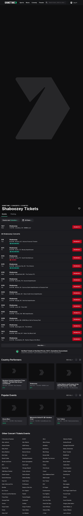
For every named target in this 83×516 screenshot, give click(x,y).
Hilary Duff (4, 513)
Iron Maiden (25, 513)
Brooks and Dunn (6, 461)
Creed (44, 471)
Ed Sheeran (25, 484)
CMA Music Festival (7, 471)
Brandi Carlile (5, 458)
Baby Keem (5, 448)
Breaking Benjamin (27, 458)
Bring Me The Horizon (49, 458)
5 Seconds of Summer (8, 439)
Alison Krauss (46, 442)
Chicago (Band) (26, 468)
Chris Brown (46, 468)
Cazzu (44, 464)
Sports (22, 2)
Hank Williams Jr (67, 506)
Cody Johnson (26, 471)
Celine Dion (66, 464)
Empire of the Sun (27, 487)
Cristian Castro (67, 471)
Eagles (65, 481)
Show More (42, 345)
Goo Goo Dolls (47, 500)
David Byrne (66, 474)
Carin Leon (25, 464)
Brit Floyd (65, 458)
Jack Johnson (67, 513)
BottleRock (66, 455)
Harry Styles (25, 510)
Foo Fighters (46, 493)
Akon (44, 439)
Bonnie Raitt (46, 455)
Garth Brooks (46, 497)
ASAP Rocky (25, 445)
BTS (3, 464)
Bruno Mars (46, 461)
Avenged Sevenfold (68, 445)
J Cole (44, 513)
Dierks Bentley (26, 477)
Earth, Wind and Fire (7, 484)
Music (28, 2)
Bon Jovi (24, 455)
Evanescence (46, 490)
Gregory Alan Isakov (68, 503)
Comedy (34, 2)
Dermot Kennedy (6, 477)
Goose (4, 503)
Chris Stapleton (67, 468)
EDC (44, 484)
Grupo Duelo (5, 506)
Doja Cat (4, 481)
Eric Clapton (25, 490)
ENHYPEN (65, 487)
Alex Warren (25, 442)
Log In (73, 2)
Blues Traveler (67, 452)
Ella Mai (4, 487)
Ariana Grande (6, 445)
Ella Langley (66, 484)
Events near (10, 220)
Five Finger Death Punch (69, 490)
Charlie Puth (5, 468)
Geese (65, 497)
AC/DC (24, 439)
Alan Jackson (5, 442)
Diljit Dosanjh (46, 477)
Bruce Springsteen (27, 461)
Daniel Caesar (5, 474)
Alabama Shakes (67, 439)
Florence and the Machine (9, 493)
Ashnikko (45, 445)
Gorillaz (24, 503)
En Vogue (45, 487)
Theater (41, 2)
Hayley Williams (67, 510)
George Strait (5, 500)
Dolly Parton (25, 481)
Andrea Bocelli (67, 442)
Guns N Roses (46, 506)
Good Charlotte (67, 500)
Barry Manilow (5, 452)
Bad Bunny (46, 448)
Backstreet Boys (26, 448)
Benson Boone (26, 452)
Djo (64, 477)
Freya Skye (5, 497)
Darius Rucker (26, 474)
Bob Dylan (4, 455)
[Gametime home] (12, 3)
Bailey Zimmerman (68, 448)
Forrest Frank (66, 493)
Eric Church (5, 490)
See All (69, 360)
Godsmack (25, 500)
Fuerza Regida (26, 497)
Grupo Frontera (26, 506)
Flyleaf (24, 493)
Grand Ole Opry (47, 503)
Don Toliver (46, 481)
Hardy (3, 510)
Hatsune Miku (46, 510)
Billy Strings (46, 452)
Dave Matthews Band (48, 474)
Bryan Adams (66, 461)
